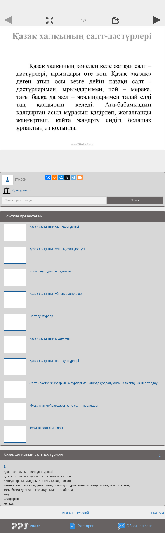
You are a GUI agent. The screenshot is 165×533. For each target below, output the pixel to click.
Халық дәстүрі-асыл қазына (50, 271)
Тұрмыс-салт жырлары (46, 428)
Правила (157, 512)
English (67, 512)
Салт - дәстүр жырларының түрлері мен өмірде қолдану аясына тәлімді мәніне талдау (93, 383)
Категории (85, 526)
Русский (83, 512)
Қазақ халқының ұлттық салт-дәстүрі (57, 249)
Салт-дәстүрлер (41, 316)
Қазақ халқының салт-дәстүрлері (54, 226)
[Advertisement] (82, 7)
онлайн (36, 525)
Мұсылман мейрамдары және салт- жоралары (63, 405)
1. (5, 466)
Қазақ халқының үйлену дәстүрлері (55, 293)
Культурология (18, 190)
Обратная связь (140, 526)
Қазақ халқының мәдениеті (49, 338)
